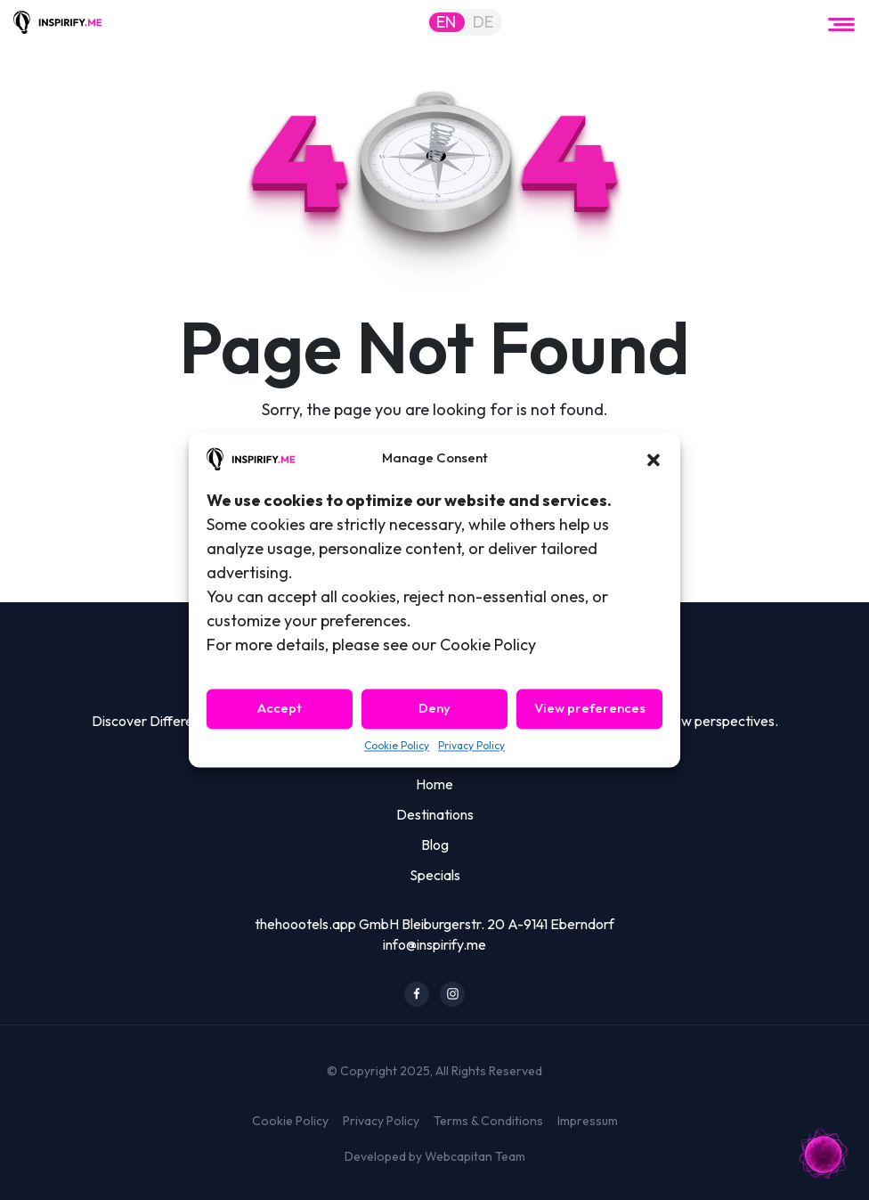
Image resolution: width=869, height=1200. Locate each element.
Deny (434, 708)
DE (483, 22)
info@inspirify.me (434, 944)
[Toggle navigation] (841, 22)
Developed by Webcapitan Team (435, 1156)
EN (446, 22)
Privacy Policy (471, 745)
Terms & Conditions (488, 1121)
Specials (435, 875)
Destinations (435, 814)
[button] (653, 458)
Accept (279, 708)
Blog (435, 844)
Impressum (587, 1121)
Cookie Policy (396, 745)
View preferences (590, 708)
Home (434, 784)
